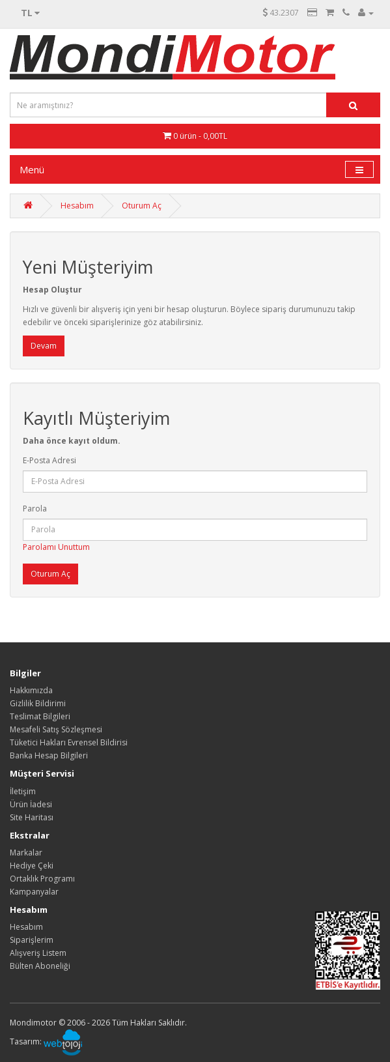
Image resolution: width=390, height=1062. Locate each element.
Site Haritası (31, 817)
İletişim (23, 791)
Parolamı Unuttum (56, 547)
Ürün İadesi (31, 804)
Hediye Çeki (31, 865)
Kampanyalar (34, 891)
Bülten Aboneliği (40, 965)
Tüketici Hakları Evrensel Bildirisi (69, 742)
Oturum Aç (141, 205)
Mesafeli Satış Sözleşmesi (56, 729)
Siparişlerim (31, 939)
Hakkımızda (31, 690)
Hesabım (77, 205)
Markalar (26, 852)
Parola (35, 508)
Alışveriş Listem (38, 952)
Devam (44, 345)
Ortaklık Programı (42, 878)
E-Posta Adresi (49, 460)
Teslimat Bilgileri (40, 716)
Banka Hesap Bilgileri (49, 755)
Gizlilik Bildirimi (38, 703)
